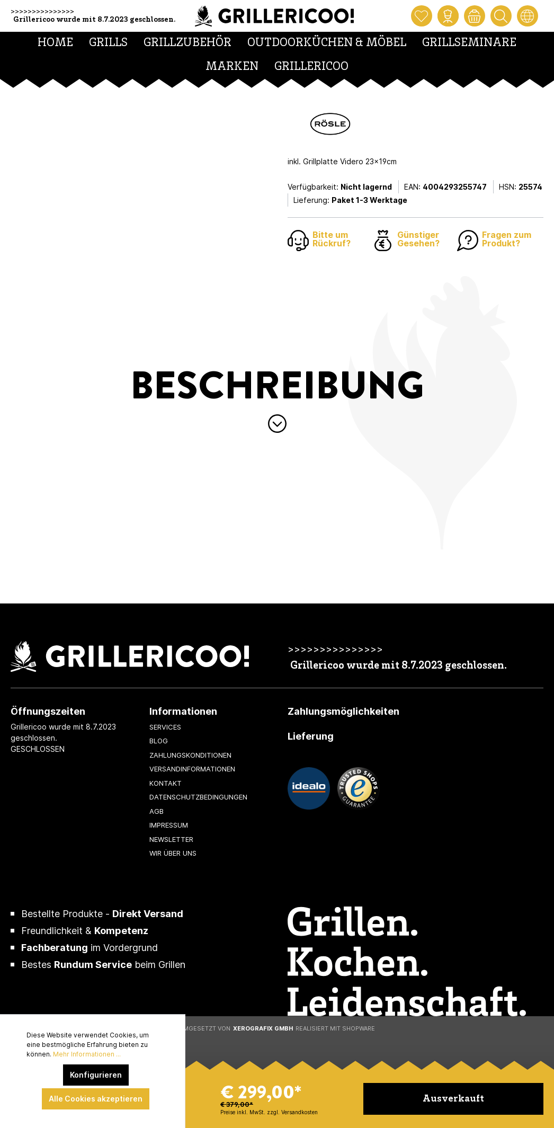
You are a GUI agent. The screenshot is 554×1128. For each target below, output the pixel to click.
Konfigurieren (96, 1074)
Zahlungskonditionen (190, 755)
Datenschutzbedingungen (198, 797)
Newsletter (171, 839)
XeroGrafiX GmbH (263, 1028)
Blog (158, 740)
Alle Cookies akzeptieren (95, 1098)
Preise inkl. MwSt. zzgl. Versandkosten (269, 1112)
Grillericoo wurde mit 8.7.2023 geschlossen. (94, 20)
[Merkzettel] (421, 15)
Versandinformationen (192, 769)
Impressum (168, 825)
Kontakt (165, 783)
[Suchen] (501, 15)
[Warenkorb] (474, 15)
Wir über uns (172, 853)
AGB (156, 811)
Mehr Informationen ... (87, 1054)
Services (165, 727)
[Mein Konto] (448, 15)
